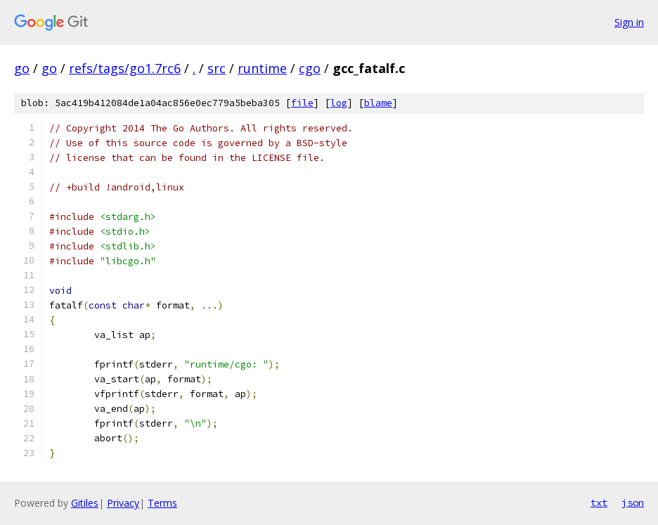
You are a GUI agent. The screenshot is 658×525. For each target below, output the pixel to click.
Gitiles (84, 503)
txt (599, 502)
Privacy (123, 503)
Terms (162, 503)
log (338, 103)
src (216, 68)
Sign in (629, 22)
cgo (310, 68)
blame (378, 103)
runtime (262, 68)
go (22, 68)
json (632, 502)
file (302, 103)
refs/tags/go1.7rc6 (125, 68)
